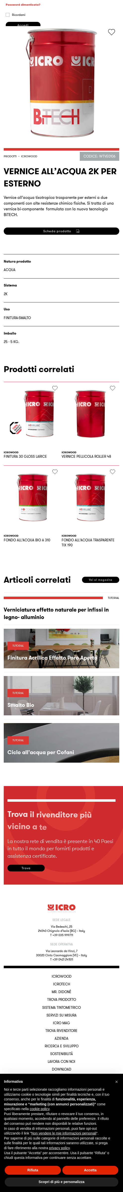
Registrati (23, 310)
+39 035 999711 (62, 935)
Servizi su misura (61, 1015)
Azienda (61, 1038)
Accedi (23, 70)
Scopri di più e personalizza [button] (61, 1182)
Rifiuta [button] (32, 1170)
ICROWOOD (62, 976)
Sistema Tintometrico (61, 1008)
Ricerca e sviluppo (62, 1046)
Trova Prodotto (61, 1000)
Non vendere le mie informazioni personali (63, 1133)
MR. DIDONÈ (61, 992)
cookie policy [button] (39, 1109)
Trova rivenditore (61, 1031)
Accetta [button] (90, 1170)
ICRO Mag (61, 1023)
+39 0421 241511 (62, 959)
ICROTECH (61, 984)
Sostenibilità (61, 1054)
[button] (117, 1082)
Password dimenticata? (23, 50)
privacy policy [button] (59, 1148)
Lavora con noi (61, 1062)
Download (61, 1069)
